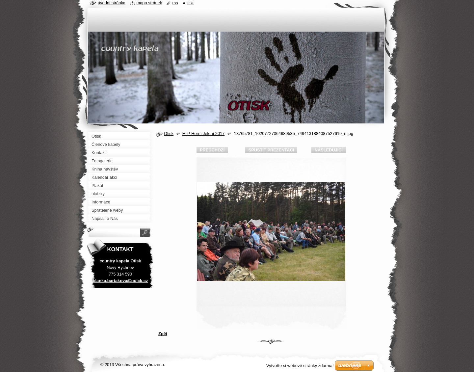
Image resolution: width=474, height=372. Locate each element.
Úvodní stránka (111, 2)
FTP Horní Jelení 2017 (203, 133)
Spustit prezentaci (271, 149)
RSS (175, 2)
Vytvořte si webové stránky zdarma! (300, 365)
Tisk (190, 2)
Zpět (162, 333)
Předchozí (212, 149)
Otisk (168, 133)
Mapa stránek (149, 2)
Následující (329, 149)
